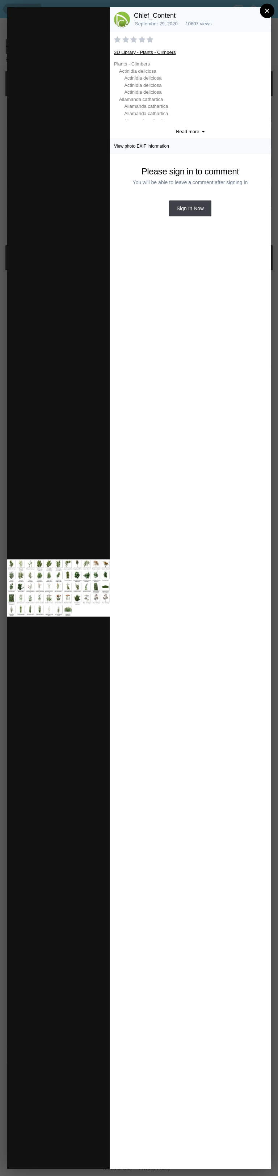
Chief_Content (155, 15)
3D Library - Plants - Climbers (145, 52)
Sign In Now (190, 208)
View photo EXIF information (141, 146)
